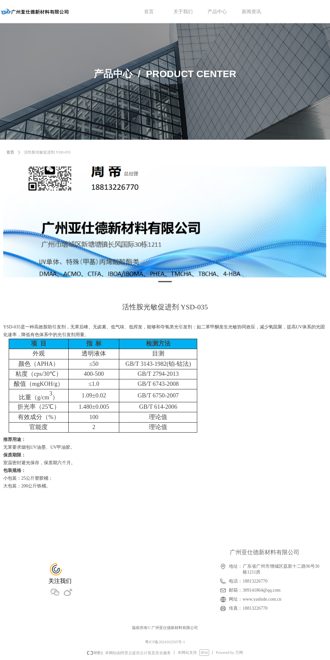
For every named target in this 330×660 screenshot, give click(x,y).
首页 (10, 152)
